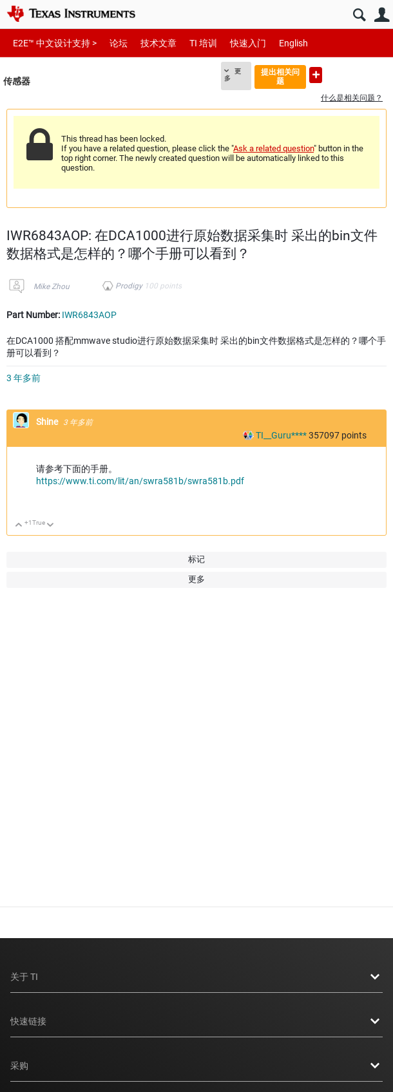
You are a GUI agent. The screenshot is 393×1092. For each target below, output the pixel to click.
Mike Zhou (52, 286)
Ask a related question (273, 148)
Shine (48, 422)
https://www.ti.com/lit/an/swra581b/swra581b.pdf (140, 481)
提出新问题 (315, 75)
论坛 (119, 43)
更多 (232, 75)
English (293, 43)
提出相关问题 (280, 76)
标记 (196, 559)
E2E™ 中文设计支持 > (55, 43)
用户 (381, 15)
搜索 (359, 15)
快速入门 (248, 43)
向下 (50, 525)
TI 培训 (203, 43)
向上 (19, 525)
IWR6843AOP (89, 315)
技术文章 (158, 43)
